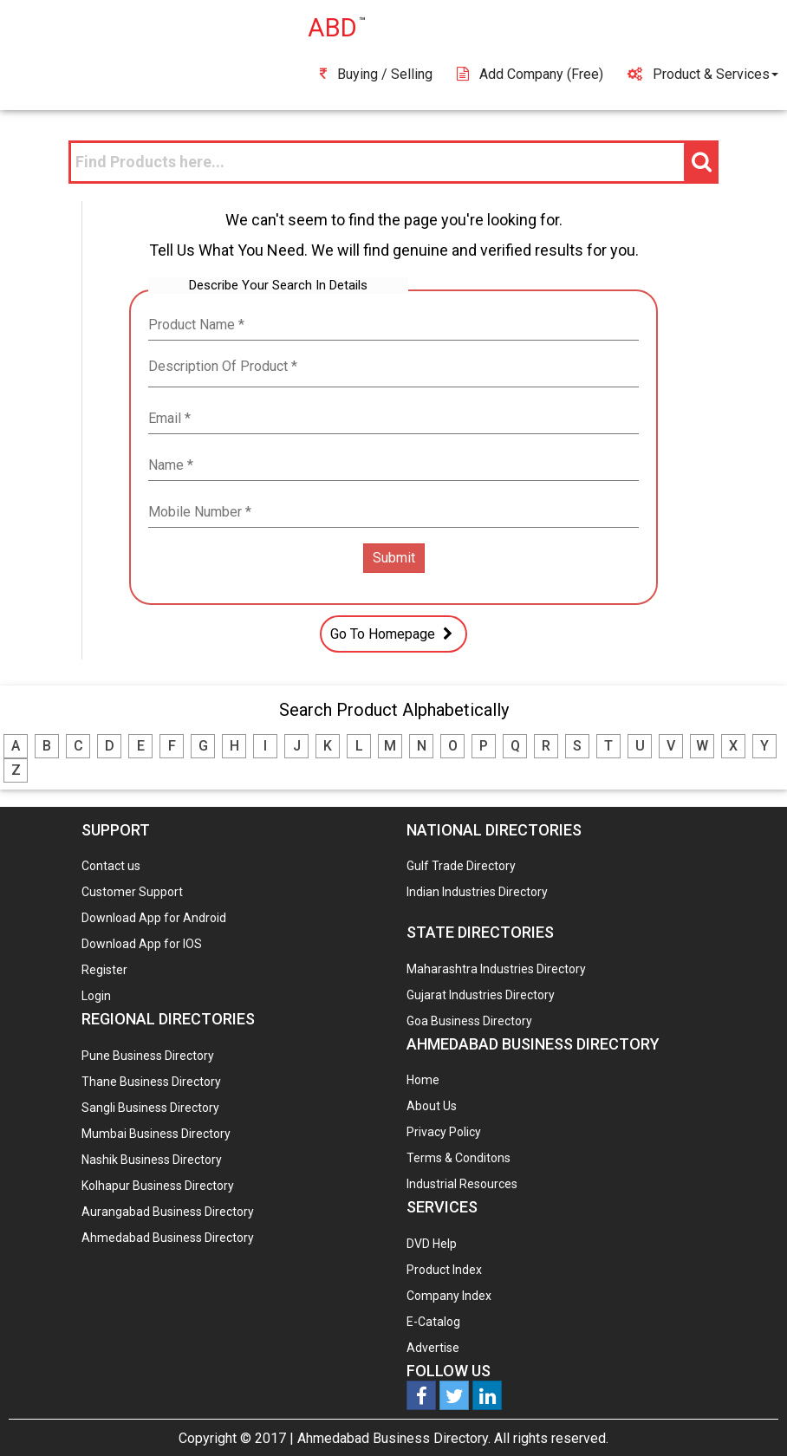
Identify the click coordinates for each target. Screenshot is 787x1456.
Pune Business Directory (147, 1056)
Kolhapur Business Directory (157, 1186)
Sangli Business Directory (150, 1108)
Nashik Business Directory (151, 1160)
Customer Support (132, 892)
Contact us (110, 866)
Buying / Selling (376, 74)
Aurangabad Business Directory (167, 1212)
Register (104, 970)
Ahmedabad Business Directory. (394, 1438)
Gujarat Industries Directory (481, 995)
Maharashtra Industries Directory (496, 969)
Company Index (449, 1296)
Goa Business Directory (469, 1021)
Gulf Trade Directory (461, 866)
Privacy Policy (444, 1132)
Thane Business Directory (151, 1082)
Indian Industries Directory (477, 892)
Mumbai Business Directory (156, 1134)
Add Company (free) (530, 74)
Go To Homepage (393, 633)
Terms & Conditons (459, 1158)
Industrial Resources (462, 1184)
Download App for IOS (141, 944)
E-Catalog (433, 1322)
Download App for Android (153, 918)
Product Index (444, 1270)
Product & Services (703, 74)
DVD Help (432, 1244)
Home (423, 1080)
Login (96, 996)
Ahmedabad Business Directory (167, 1238)
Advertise (433, 1348)
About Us (432, 1106)
